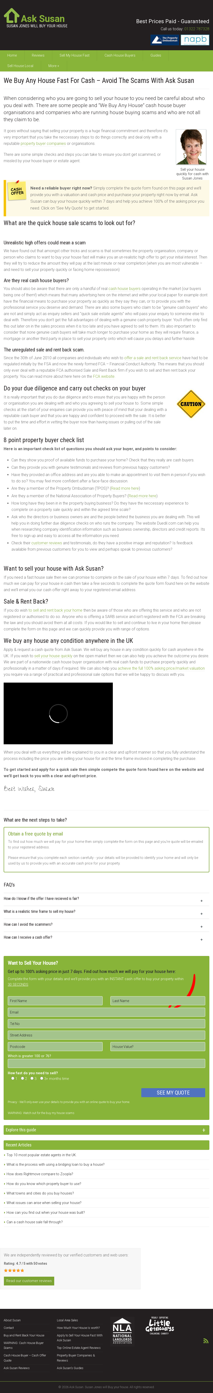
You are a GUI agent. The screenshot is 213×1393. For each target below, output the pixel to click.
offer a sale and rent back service (152, 358)
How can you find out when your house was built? (46, 1213)
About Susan (12, 1320)
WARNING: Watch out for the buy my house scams (41, 1113)
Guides (156, 55)
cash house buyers (124, 288)
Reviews (38, 55)
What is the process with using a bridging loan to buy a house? (56, 1165)
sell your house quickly (53, 656)
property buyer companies (43, 143)
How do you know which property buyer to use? (44, 1184)
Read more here (125, 488)
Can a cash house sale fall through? (35, 1222)
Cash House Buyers (120, 55)
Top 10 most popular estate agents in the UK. (42, 1155)
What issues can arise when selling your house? (44, 1203)
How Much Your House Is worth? (78, 1328)
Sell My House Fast (74, 55)
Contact (9, 1328)
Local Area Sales (67, 1320)
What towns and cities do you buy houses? (40, 1193)
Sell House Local (20, 66)
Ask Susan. (76, 1387)
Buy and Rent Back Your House (24, 1335)
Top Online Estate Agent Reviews (79, 1348)
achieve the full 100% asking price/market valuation (161, 668)
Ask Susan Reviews (17, 1368)
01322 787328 (196, 29)
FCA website (104, 376)
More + (53, 66)
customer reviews (46, 543)
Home (12, 55)
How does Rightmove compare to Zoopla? (40, 1174)
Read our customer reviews (29, 1281)
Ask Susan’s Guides (70, 1368)
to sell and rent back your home (55, 610)
